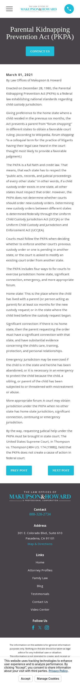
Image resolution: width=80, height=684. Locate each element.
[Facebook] (33, 627)
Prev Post (19, 470)
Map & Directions (40, 544)
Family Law (40, 578)
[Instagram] (47, 627)
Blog (40, 586)
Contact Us (40, 51)
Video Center (40, 609)
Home (40, 562)
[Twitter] (40, 627)
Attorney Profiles (40, 570)
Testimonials (40, 594)
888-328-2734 (40, 514)
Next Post (61, 470)
